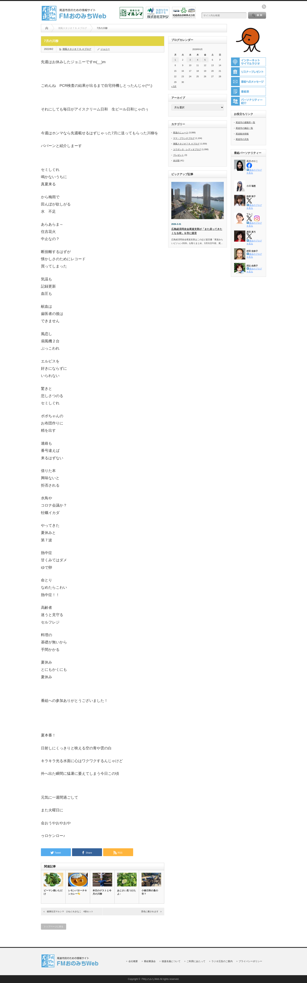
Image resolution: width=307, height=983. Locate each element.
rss (264, 6)
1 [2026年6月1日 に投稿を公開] (175, 60)
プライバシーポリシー (250, 961)
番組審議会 (150, 961)
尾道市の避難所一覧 (245, 122)
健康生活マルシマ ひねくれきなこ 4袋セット (70, 911)
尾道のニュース (180, 132)
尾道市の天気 (242, 139)
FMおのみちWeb (150, 979)
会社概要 (133, 961)
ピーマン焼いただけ (53, 892)
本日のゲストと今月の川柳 (102, 892)
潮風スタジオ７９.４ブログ (76, 49)
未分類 (176, 160)
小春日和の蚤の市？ (150, 892)
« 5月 (173, 86)
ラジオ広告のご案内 (222, 961)
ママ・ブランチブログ (184, 138)
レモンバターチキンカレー (77, 892)
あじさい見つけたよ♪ (126, 892)
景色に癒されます (149, 911)
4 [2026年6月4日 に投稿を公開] (197, 60)
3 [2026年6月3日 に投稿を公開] (190, 60)
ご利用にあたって (196, 961)
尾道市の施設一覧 (244, 128)
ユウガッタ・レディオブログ (187, 149)
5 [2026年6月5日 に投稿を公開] (205, 60)
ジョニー (105, 49)
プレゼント (178, 155)
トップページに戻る (53, 926)
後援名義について (171, 961)
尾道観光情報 (242, 134)
